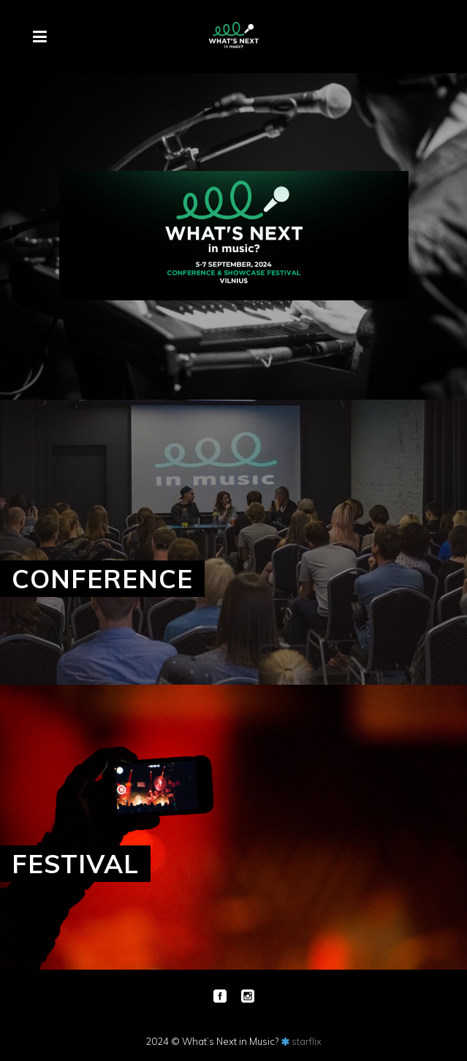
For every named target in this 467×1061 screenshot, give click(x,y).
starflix (307, 1041)
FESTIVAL (75, 864)
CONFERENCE (102, 579)
